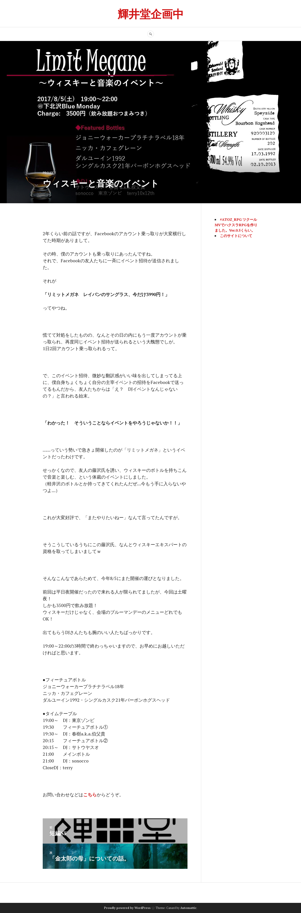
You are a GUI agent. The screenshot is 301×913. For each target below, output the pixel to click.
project (49, 173)
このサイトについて (236, 235)
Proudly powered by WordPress (127, 908)
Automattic (188, 908)
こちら (90, 795)
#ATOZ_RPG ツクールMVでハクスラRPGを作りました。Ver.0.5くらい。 (236, 225)
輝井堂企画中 (151, 13)
